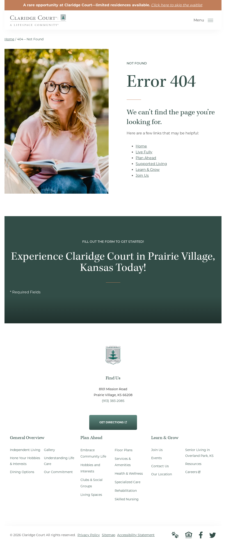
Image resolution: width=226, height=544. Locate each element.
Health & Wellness (129, 473)
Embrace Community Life (93, 453)
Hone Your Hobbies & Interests (25, 461)
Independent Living (25, 450)
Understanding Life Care (59, 461)
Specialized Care (127, 482)
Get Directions (113, 419)
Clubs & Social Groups (91, 483)
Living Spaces (91, 495)
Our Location (161, 474)
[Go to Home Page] (38, 23)
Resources (193, 464)
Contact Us (160, 466)
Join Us (142, 175)
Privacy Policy (89, 535)
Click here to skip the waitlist (176, 5)
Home (9, 39)
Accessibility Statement (136, 535)
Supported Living (151, 164)
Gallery (49, 450)
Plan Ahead (146, 158)
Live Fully (144, 152)
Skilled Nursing (127, 499)
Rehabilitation (126, 491)
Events (156, 458)
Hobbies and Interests (90, 468)
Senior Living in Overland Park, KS (199, 453)
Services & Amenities (123, 462)
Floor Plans (123, 450)
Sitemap (108, 535)
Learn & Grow (148, 170)
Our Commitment (58, 472)
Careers (192, 471)
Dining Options (22, 472)
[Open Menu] (210, 20)
